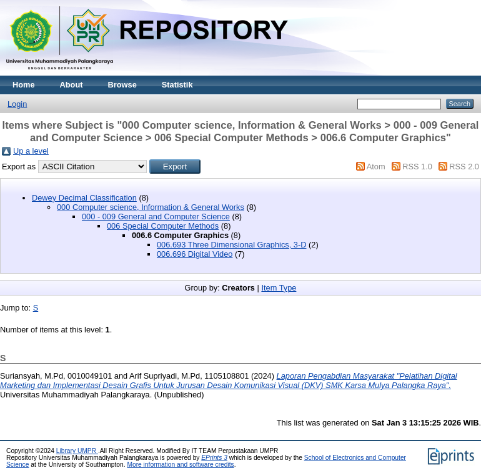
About (71, 84)
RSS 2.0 (464, 166)
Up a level (31, 151)
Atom (376, 166)
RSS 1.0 (417, 166)
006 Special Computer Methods (163, 226)
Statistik (177, 84)
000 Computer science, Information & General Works (150, 207)
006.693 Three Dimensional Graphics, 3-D (231, 244)
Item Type (278, 287)
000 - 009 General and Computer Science (156, 216)
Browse (122, 84)
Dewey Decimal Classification (84, 197)
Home (23, 84)
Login (17, 104)
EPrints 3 (214, 457)
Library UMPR (77, 450)
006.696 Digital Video (194, 254)
